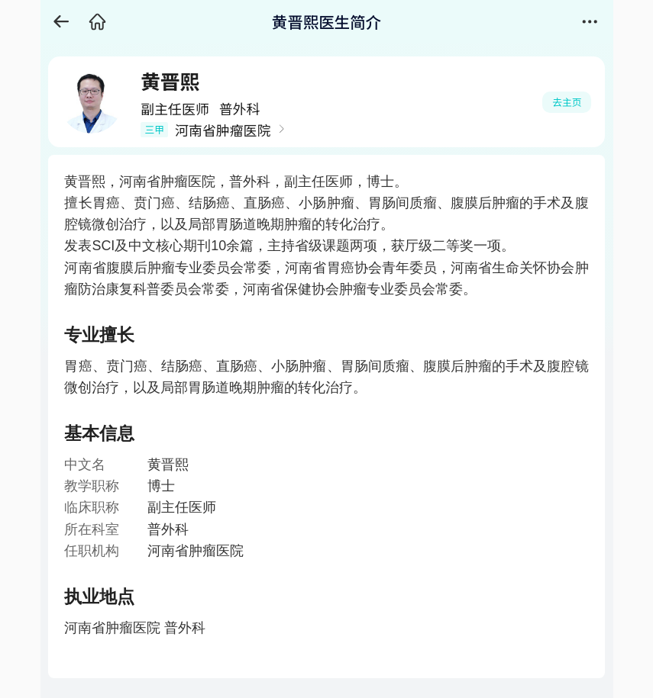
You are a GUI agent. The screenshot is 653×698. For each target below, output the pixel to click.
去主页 (566, 102)
